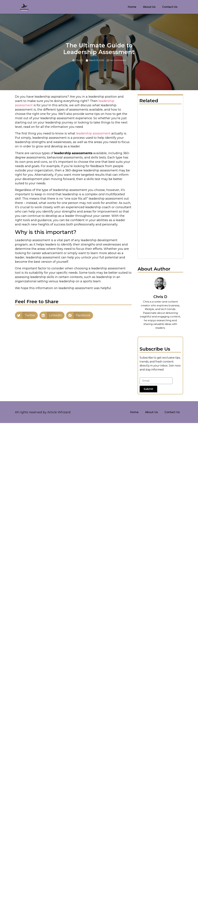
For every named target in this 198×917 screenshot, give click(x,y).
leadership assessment (93, 133)
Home (132, 6)
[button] (26, 315)
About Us (149, 6)
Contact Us (169, 6)
